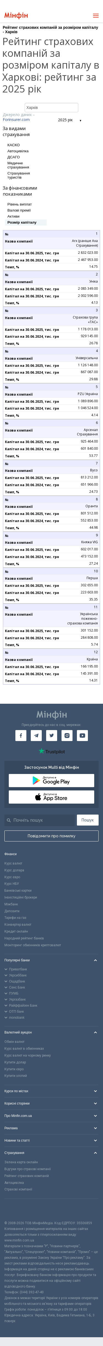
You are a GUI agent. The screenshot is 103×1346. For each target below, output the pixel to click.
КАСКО (13, 145)
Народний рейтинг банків (24, 938)
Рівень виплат (19, 204)
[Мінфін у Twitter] (51, 735)
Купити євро (14, 1069)
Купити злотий (15, 1076)
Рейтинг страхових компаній (26, 1176)
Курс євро (12, 877)
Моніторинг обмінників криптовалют (32, 945)
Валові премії (19, 210)
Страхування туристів (18, 175)
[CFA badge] (16, 1209)
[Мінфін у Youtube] (82, 735)
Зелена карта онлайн (21, 1162)
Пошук (88, 820)
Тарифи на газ (15, 918)
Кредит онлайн (16, 931)
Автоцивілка (18, 151)
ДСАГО (13, 157)
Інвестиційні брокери (20, 897)
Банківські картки (18, 890)
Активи (13, 216)
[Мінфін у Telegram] (36, 735)
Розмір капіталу (22, 222)
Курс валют (13, 863)
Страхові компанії (18, 1189)
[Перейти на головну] (16, 15)
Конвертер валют (17, 925)
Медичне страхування (18, 165)
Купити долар (15, 1062)
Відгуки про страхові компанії (27, 1169)
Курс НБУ (11, 884)
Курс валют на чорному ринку (27, 1055)
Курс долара (14, 870)
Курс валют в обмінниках (24, 1049)
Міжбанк (11, 904)
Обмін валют (14, 1042)
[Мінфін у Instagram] (67, 735)
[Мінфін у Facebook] (20, 735)
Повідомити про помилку (52, 836)
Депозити (12, 911)
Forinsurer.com (16, 119)
